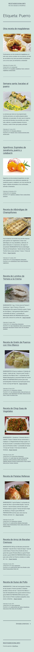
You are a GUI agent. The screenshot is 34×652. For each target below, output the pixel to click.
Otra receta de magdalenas (16, 28)
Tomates (11, 463)
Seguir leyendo (12, 253)
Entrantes (14, 193)
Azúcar (20, 458)
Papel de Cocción (26, 393)
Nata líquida (11, 327)
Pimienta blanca (13, 524)
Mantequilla (5, 327)
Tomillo (8, 395)
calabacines (5, 459)
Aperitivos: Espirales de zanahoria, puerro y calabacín (14, 150)
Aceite (12, 458)
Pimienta (16, 327)
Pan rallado (19, 393)
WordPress (15, 646)
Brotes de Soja (25, 458)
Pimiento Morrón (20, 461)
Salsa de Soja (6, 463)
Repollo (29, 461)
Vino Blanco (26, 327)
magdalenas (18, 68)
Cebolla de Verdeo (17, 392)
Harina (21, 325)
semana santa (6, 134)
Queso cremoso (24, 524)
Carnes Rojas (15, 324)
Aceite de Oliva (14, 523)
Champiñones (14, 261)
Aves (13, 605)
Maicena (10, 461)
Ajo (11, 392)
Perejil (8, 524)
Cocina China (15, 456)
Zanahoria (5, 196)
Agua (15, 458)
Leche (28, 567)
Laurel (10, 393)
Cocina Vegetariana (16, 259)
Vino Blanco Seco (14, 395)
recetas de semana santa (23, 132)
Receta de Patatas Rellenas (16, 476)
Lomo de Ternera (26, 325)
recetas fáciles (12, 70)
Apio (12, 325)
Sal (22, 327)
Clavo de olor (6, 608)
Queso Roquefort (24, 261)
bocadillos (13, 68)
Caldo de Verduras (13, 459)
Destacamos (23, 259)
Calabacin (17, 194)
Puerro (22, 68)
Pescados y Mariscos (16, 131)
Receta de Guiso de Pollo (15, 582)
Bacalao (12, 132)
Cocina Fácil (14, 67)
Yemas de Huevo (6, 526)
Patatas (4, 524)
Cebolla (18, 459)
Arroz (13, 565)
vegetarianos (6, 262)
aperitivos (13, 194)
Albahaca (20, 523)
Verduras (20, 390)
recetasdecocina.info (17, 3)
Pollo (10, 608)
